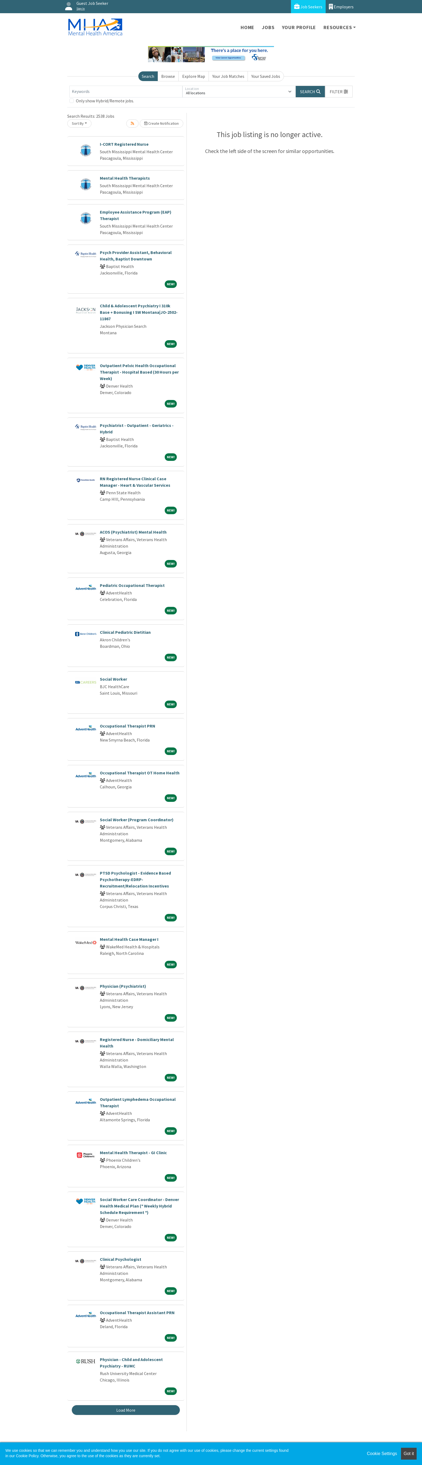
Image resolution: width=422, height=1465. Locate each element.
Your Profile (299, 27)
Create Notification (161, 123)
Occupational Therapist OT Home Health (140, 772)
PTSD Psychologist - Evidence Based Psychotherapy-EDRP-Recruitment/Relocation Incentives (135, 879)
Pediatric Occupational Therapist (132, 585)
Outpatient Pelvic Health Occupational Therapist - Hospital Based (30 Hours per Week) (139, 372)
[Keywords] (125, 92)
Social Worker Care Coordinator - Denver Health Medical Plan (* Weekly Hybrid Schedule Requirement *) (139, 1206)
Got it (409, 1453)
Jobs (268, 27)
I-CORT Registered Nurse (124, 144)
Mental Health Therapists (125, 178)
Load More (125, 1410)
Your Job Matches (228, 76)
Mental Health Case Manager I (129, 939)
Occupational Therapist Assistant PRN (137, 1312)
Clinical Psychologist (120, 1259)
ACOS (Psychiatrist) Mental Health (133, 532)
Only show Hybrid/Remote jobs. (105, 100)
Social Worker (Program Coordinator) (137, 819)
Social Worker (113, 679)
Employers (341, 6)
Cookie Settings (382, 1453)
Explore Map (193, 76)
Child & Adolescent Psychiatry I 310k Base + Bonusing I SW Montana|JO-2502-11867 (139, 312)
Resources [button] (337, 27)
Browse (168, 76)
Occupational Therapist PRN (127, 726)
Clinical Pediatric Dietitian (125, 632)
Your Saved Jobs (265, 76)
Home (247, 27)
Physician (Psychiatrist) (123, 986)
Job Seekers (308, 6)
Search (148, 76)
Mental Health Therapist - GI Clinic (133, 1152)
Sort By (78, 123)
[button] (339, 92)
